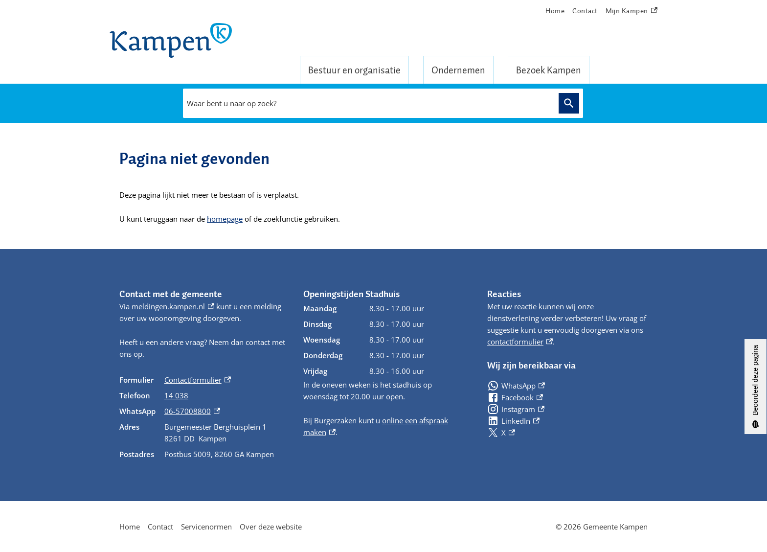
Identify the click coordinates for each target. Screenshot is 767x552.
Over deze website (271, 526)
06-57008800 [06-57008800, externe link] (192, 411)
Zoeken (567, 103)
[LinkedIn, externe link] (513, 421)
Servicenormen (206, 526)
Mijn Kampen (631, 11)
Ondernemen (458, 70)
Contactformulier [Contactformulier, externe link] (197, 380)
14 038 (176, 395)
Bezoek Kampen (548, 70)
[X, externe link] (501, 432)
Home (554, 10)
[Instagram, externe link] (515, 409)
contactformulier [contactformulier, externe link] (520, 341)
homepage (225, 219)
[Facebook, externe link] (515, 397)
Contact (585, 10)
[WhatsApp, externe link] (516, 385)
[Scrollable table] (203, 417)
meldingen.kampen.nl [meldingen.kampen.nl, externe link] (173, 306)
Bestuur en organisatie (354, 70)
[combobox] (368, 103)
